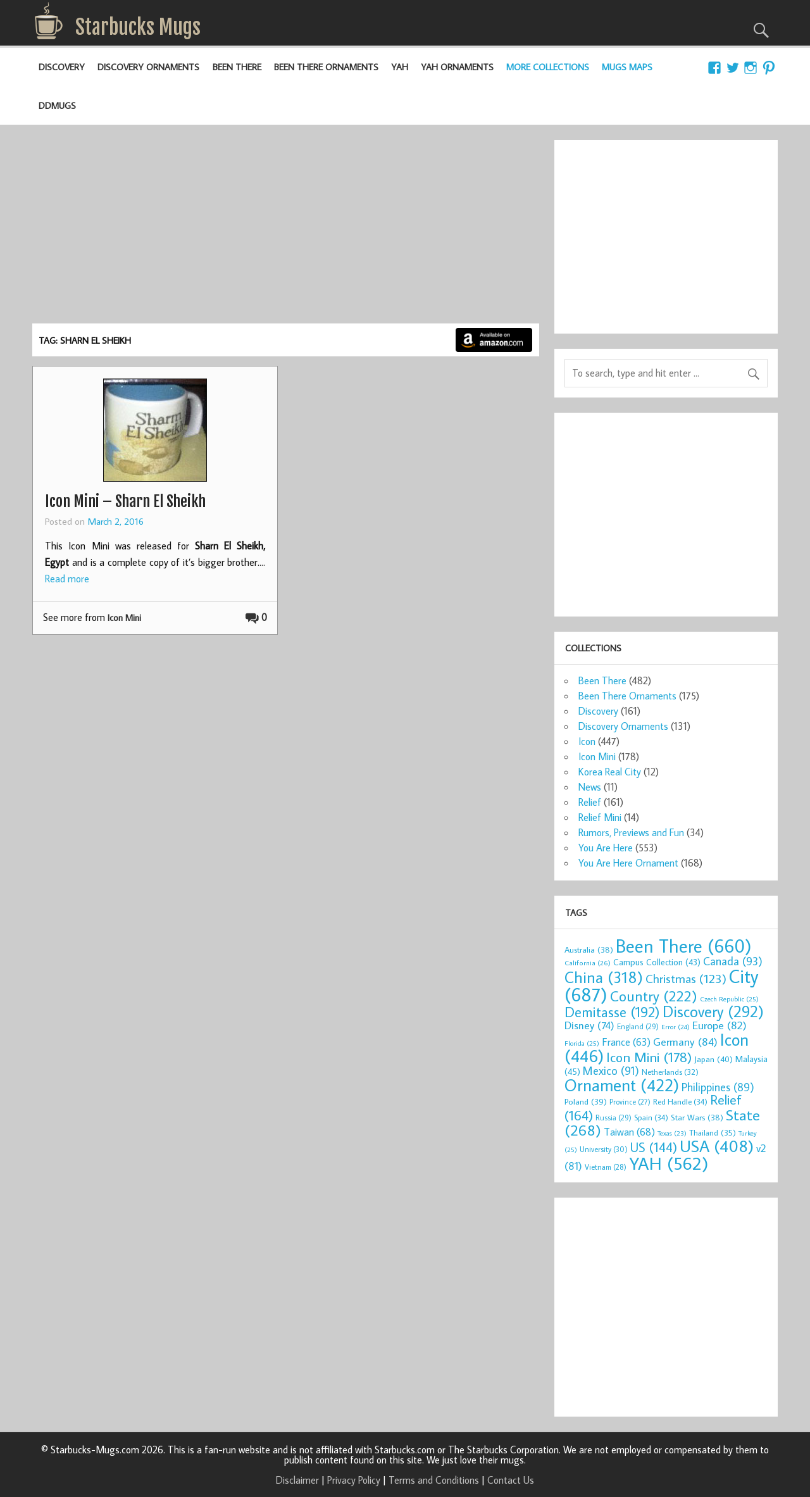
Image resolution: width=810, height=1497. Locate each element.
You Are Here (605, 847)
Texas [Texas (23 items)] (672, 1133)
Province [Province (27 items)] (630, 1101)
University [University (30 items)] (604, 1149)
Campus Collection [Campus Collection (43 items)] (657, 962)
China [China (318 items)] (603, 977)
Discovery (62, 67)
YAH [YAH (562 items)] (668, 1163)
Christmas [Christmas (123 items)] (685, 978)
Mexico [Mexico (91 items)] (611, 1070)
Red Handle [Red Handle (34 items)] (680, 1101)
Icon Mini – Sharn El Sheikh (125, 501)
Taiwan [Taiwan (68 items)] (629, 1131)
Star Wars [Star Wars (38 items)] (697, 1117)
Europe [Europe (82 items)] (719, 1025)
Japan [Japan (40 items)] (713, 1059)
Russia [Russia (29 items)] (613, 1117)
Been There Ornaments (326, 67)
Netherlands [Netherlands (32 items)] (670, 1072)
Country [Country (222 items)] (653, 995)
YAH (399, 67)
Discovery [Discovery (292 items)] (713, 1011)
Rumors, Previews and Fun (631, 832)
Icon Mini (124, 617)
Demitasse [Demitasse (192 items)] (612, 1012)
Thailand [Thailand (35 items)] (712, 1132)
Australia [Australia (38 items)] (588, 949)
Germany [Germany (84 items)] (685, 1041)
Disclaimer (297, 1480)
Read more (67, 578)
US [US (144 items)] (653, 1147)
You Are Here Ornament (628, 862)
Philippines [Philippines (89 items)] (718, 1087)
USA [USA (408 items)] (717, 1145)
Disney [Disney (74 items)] (589, 1025)
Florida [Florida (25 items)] (581, 1043)
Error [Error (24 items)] (675, 1026)
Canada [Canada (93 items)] (733, 960)
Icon (586, 741)
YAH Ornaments (457, 67)
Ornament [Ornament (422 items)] (621, 1085)
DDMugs (57, 105)
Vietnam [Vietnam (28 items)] (605, 1167)
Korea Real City (609, 771)
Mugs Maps (627, 67)
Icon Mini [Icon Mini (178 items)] (649, 1057)
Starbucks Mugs (138, 27)
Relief (589, 802)
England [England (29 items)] (638, 1026)
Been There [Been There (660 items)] (684, 946)
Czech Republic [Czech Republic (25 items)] (729, 998)
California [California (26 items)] (587, 962)
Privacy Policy (353, 1480)
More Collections (547, 67)
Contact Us (510, 1480)
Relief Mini (599, 817)
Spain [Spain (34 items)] (651, 1117)
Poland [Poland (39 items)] (585, 1101)
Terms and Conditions (434, 1480)
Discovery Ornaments (148, 67)
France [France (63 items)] (626, 1041)
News (589, 786)
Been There (237, 67)
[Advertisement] (285, 228)
